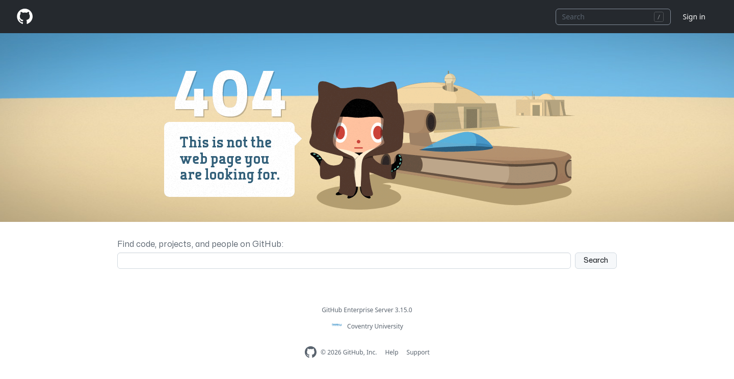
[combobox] (613, 16)
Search (596, 260)
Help (391, 352)
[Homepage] (24, 16)
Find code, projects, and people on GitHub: (200, 244)
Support (418, 352)
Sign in (694, 16)
